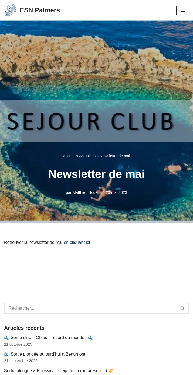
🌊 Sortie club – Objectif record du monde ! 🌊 (48, 337)
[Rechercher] (90, 308)
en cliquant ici (77, 242)
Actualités (87, 156)
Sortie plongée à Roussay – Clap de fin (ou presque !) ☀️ (59, 370)
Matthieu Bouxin (86, 192)
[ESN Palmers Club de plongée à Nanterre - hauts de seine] (32, 10)
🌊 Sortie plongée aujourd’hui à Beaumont (44, 354)
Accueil (69, 156)
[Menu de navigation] (182, 10)
